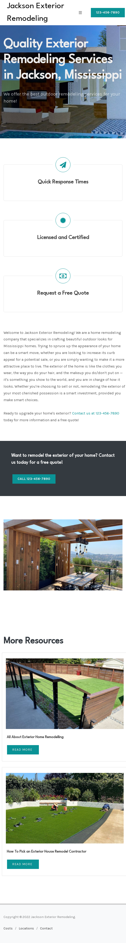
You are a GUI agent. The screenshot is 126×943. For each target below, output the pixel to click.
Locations (26, 928)
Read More (22, 750)
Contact (46, 928)
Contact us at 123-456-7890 (95, 413)
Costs (8, 928)
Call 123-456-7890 (34, 479)
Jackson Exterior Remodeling (35, 12)
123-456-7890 (108, 12)
